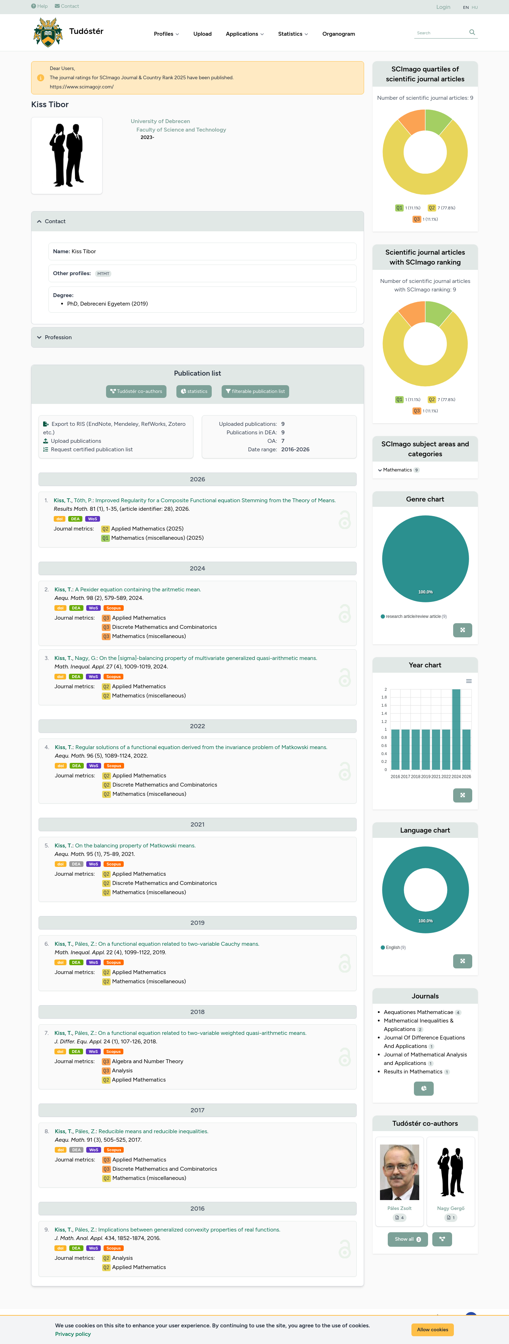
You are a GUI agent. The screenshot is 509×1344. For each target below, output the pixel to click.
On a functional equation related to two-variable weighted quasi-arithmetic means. (202, 1033)
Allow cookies (432, 1330)
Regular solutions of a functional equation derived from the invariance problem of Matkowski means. (201, 747)
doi (60, 518)
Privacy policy (73, 1334)
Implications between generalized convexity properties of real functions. (189, 1229)
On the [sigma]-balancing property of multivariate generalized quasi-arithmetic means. (208, 658)
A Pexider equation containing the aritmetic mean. (138, 589)
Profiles (167, 33)
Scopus (113, 608)
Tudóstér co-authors (136, 391)
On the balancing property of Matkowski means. (135, 845)
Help (39, 6)
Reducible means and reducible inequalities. (154, 1131)
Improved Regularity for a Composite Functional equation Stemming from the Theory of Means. (215, 500)
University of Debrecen (160, 121)
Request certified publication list (88, 449)
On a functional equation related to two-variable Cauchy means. (178, 943)
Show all (408, 1239)
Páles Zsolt (399, 1208)
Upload (202, 33)
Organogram (338, 33)
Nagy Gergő (450, 1208)
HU (475, 7)
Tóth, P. (83, 500)
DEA (75, 518)
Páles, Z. (85, 943)
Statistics (293, 33)
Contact (67, 6)
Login (444, 7)
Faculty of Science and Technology (181, 129)
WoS (92, 518)
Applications (245, 33)
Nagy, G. (85, 658)
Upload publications (72, 441)
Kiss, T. (62, 500)
